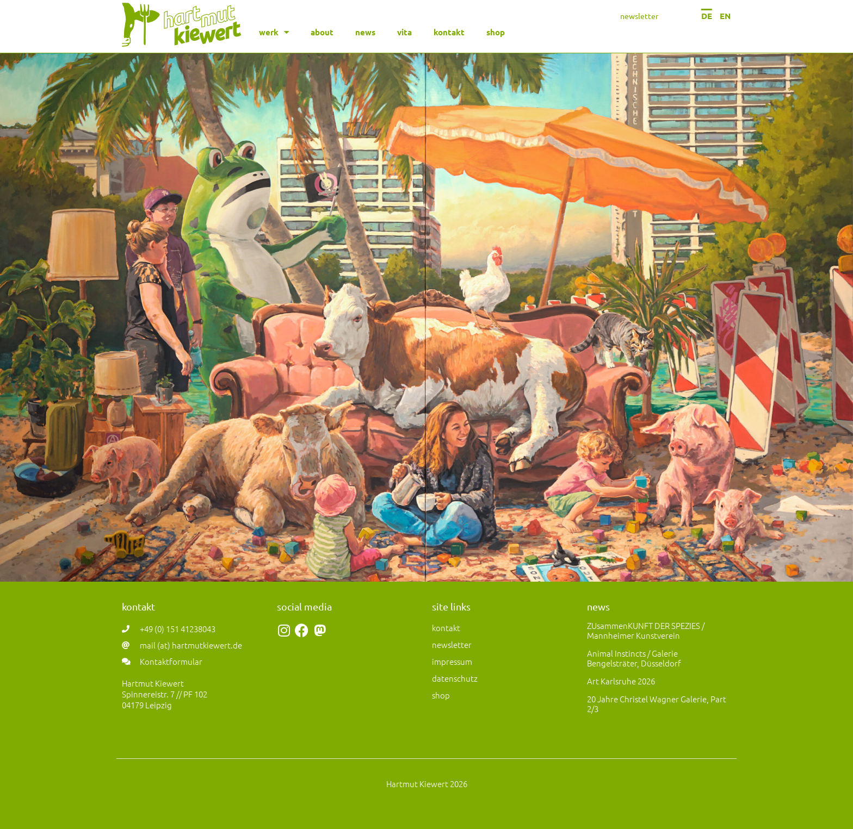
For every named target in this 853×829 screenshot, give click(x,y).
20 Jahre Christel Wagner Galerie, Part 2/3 (656, 703)
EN (725, 15)
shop (495, 32)
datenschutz (455, 678)
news (365, 32)
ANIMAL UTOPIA (426, 458)
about (322, 32)
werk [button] (274, 32)
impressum (452, 661)
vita (404, 32)
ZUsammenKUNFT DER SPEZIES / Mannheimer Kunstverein (645, 630)
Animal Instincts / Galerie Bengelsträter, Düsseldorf (634, 658)
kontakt (449, 32)
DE (706, 15)
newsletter (639, 16)
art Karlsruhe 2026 (621, 681)
